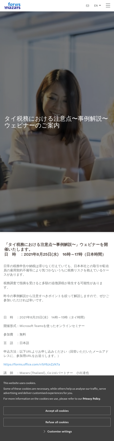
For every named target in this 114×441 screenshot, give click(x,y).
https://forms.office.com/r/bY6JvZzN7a (30, 364)
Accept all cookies (57, 411)
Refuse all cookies (57, 422)
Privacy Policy (91, 398)
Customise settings (57, 431)
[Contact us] (87, 5)
